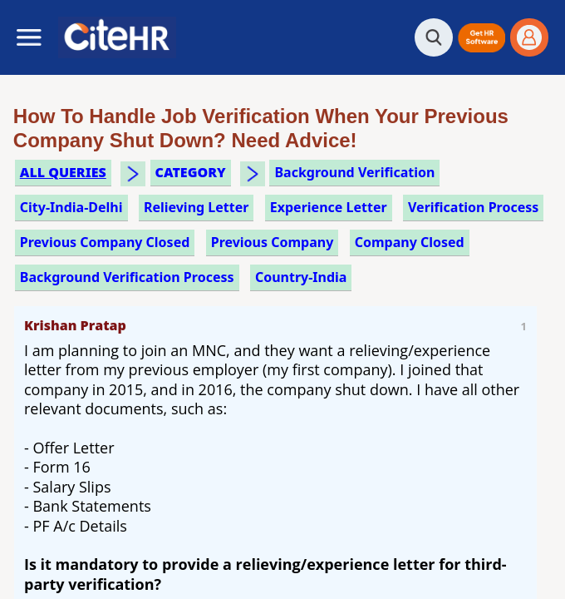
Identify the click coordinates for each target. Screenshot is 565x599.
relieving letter (196, 207)
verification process (473, 207)
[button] (481, 37)
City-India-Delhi (71, 207)
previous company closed (105, 242)
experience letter (328, 207)
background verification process (127, 277)
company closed (409, 242)
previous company (272, 242)
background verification (354, 172)
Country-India (301, 277)
